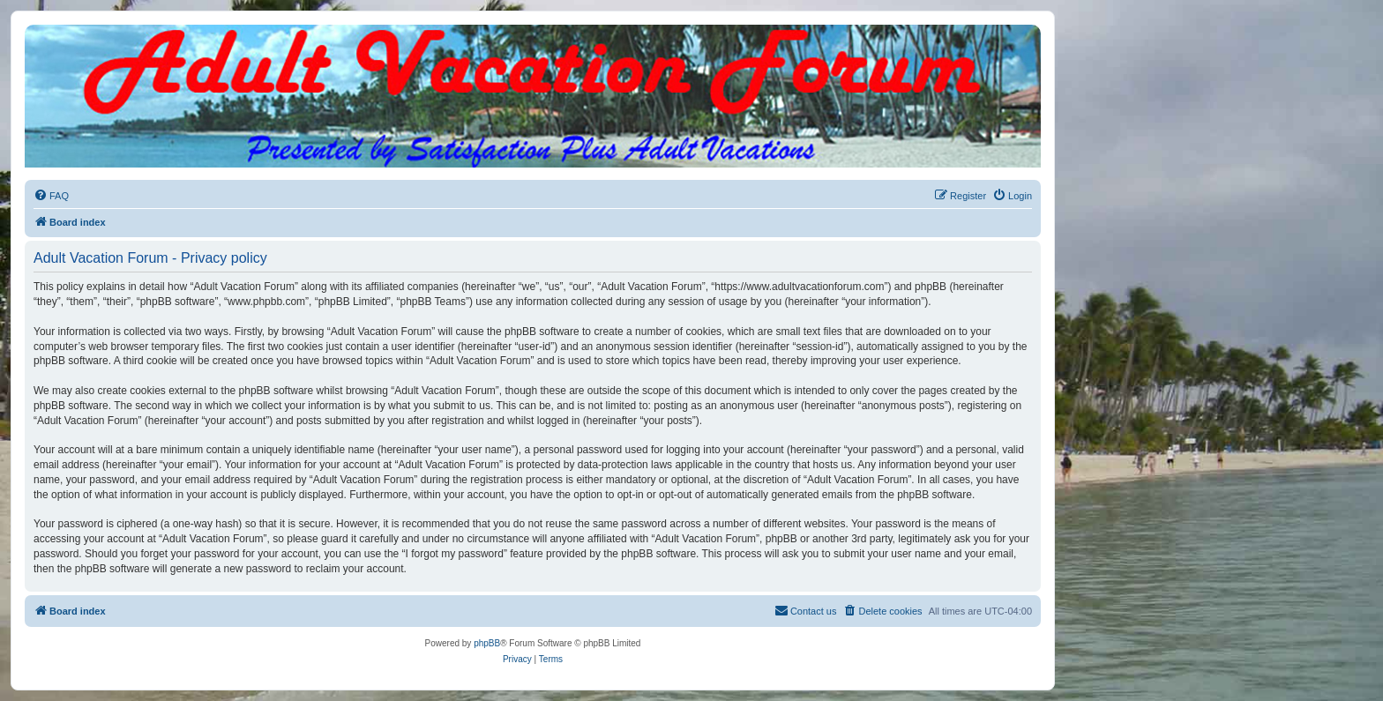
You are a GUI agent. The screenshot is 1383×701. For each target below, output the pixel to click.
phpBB (487, 643)
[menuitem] (51, 195)
